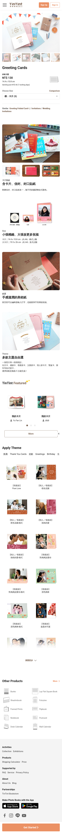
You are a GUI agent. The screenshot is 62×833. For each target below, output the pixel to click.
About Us (6, 783)
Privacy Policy (22, 772)
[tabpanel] (31, 564)
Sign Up (44, 5)
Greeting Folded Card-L (20, 108)
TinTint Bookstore (10, 794)
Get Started (31, 827)
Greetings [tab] (40, 454)
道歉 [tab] (31, 454)
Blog (14, 783)
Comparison (54, 91)
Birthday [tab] (51, 454)
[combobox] (31, 96)
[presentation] (5, 454)
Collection (6, 751)
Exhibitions (18, 751)
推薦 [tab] (5, 454)
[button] (16, 401)
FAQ (4, 772)
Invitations (36, 108)
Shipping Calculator (11, 762)
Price (24, 762)
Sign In (55, 5)
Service (11, 772)
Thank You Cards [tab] (18, 454)
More (30, 433)
